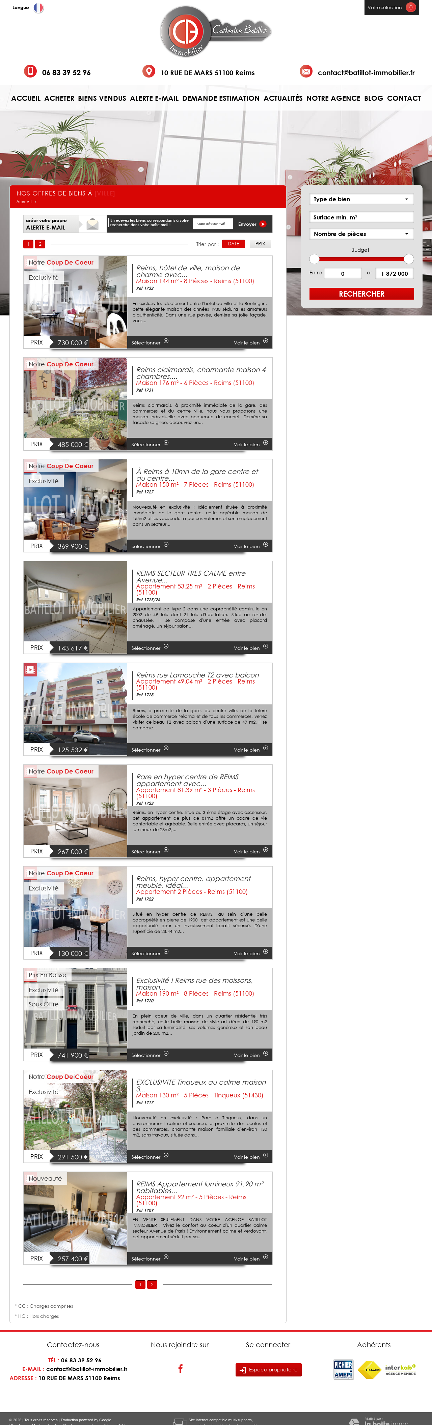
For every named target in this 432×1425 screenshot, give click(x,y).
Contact (404, 98)
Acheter (59, 98)
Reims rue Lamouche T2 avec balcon (197, 675)
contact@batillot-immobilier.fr (366, 72)
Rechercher (362, 293)
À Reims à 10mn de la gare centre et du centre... (197, 474)
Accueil (25, 98)
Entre (315, 272)
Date (233, 243)
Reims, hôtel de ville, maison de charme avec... (188, 271)
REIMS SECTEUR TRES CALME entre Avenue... (190, 576)
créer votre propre (46, 224)
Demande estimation (221, 98)
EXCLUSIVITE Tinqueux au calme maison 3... (201, 1085)
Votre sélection (385, 7)
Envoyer (252, 224)
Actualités (283, 98)
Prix (260, 243)
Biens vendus (102, 98)
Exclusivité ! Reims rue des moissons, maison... (194, 983)
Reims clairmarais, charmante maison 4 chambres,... (200, 372)
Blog (373, 98)
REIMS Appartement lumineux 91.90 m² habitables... (199, 1187)
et (369, 272)
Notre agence (333, 98)
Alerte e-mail (154, 98)
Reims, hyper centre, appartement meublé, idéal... (193, 881)
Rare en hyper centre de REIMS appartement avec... (187, 779)
